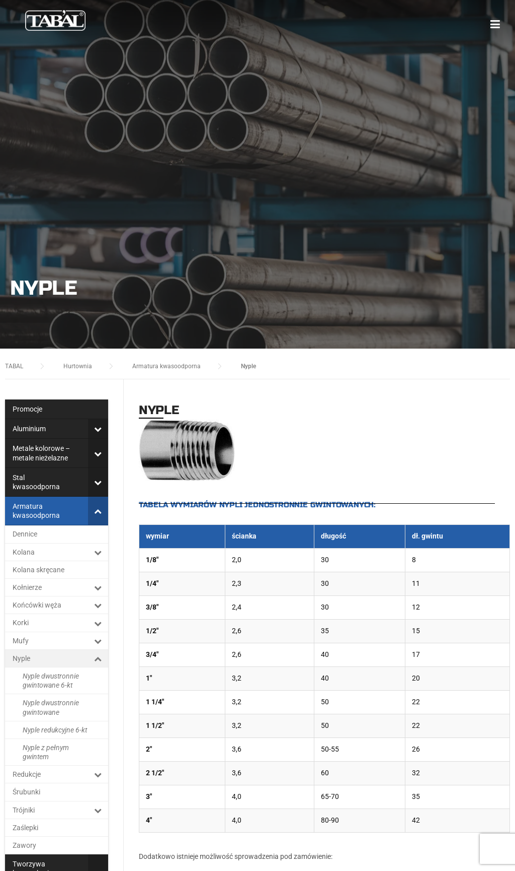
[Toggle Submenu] (98, 428)
